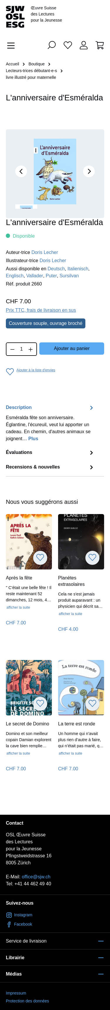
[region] (55, 174)
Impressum (16, 993)
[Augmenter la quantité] (31, 349)
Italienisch (77, 268)
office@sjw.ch (36, 876)
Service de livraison (26, 940)
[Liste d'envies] (68, 45)
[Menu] (12, 45)
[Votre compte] (84, 45)
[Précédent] (21, 171)
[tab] (50, 424)
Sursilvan (69, 275)
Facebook (19, 924)
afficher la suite (18, 607)
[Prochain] (89, 171)
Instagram (19, 915)
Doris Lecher (44, 252)
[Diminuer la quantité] (12, 349)
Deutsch (56, 268)
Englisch (14, 275)
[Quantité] (21, 349)
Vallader (34, 275)
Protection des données (27, 1001)
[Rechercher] (52, 45)
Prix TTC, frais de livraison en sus (41, 310)
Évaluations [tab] (50, 452)
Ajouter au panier (72, 348)
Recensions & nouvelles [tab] (50, 467)
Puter (51, 275)
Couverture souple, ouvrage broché (45, 323)
